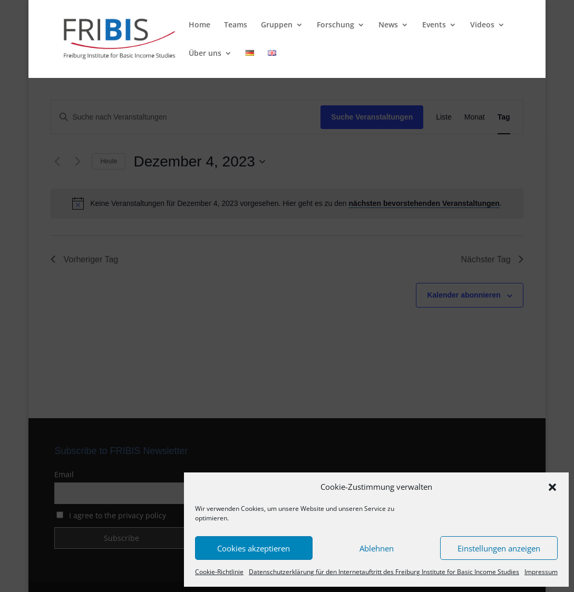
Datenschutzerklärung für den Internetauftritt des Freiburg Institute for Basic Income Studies (384, 571)
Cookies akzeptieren (253, 548)
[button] (552, 487)
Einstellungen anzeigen (499, 548)
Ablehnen (376, 548)
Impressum (541, 571)
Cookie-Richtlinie (219, 571)
